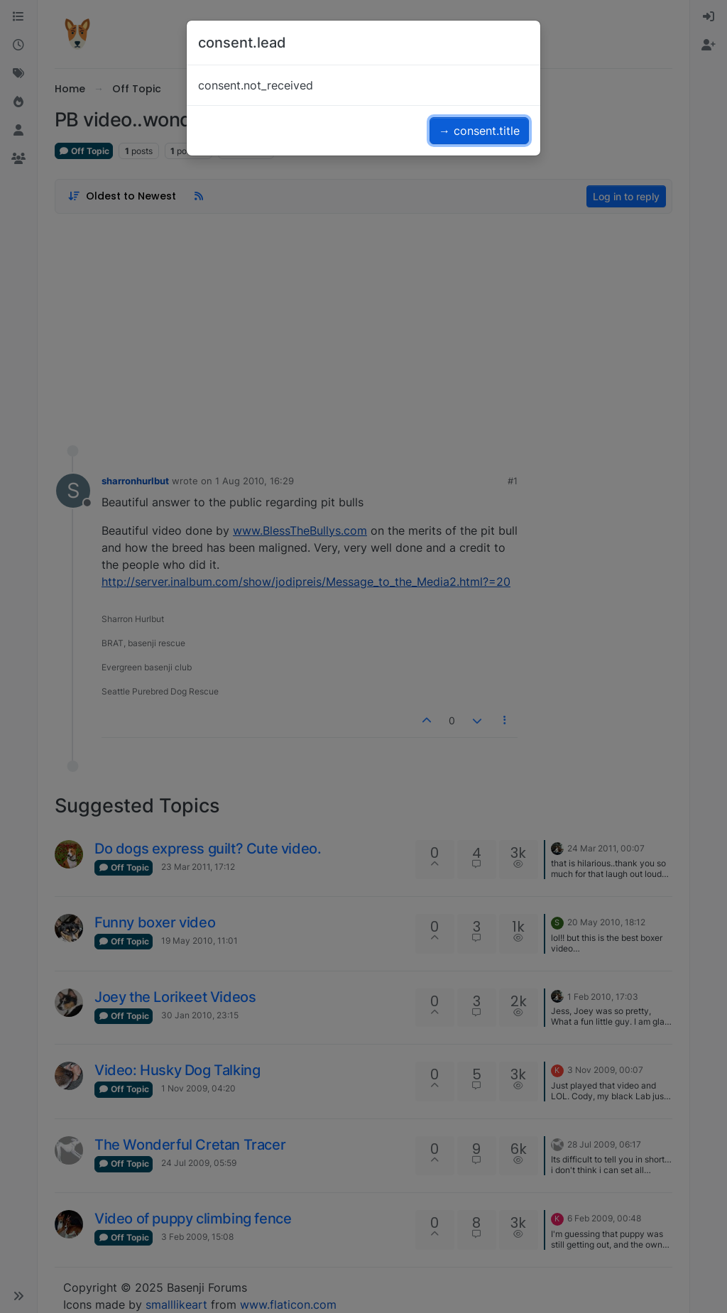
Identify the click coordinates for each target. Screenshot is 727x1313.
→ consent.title (479, 131)
